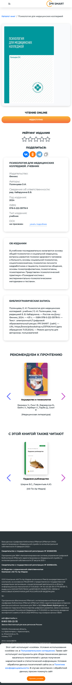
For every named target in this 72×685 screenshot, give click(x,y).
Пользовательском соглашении (38, 651)
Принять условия (36, 678)
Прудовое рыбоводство (36, 479)
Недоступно (36, 119)
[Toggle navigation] (9, 3)
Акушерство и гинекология (36, 399)
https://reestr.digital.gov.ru (53, 605)
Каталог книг (8, 16)
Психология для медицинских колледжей (40, 16)
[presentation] (8, 396)
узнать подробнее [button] (38, 224)
